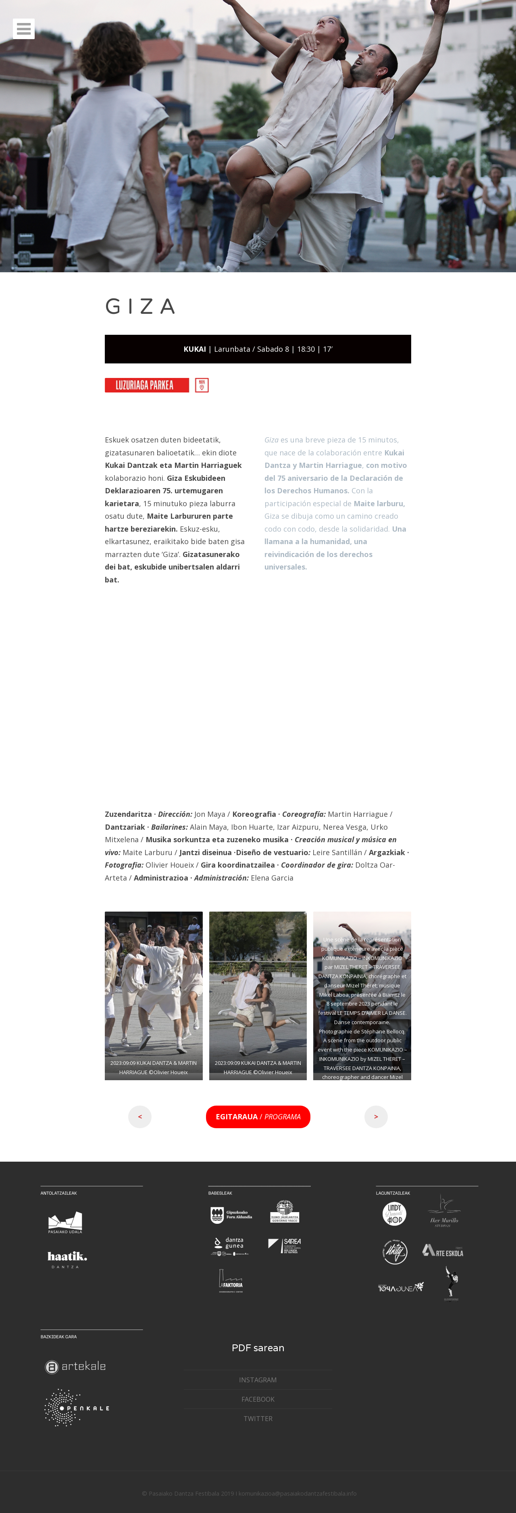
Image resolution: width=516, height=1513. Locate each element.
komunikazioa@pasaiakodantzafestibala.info (298, 1493)
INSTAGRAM (258, 1379)
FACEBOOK (258, 1399)
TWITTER (258, 1418)
